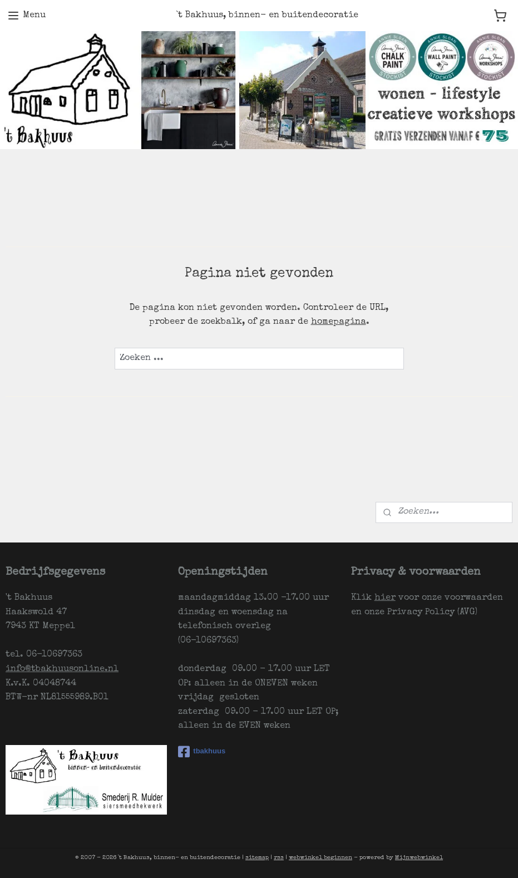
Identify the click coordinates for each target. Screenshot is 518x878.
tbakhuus (201, 751)
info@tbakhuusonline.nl (62, 669)
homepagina (338, 322)
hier (385, 598)
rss (279, 858)
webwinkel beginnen (320, 858)
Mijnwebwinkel (419, 858)
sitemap (257, 858)
